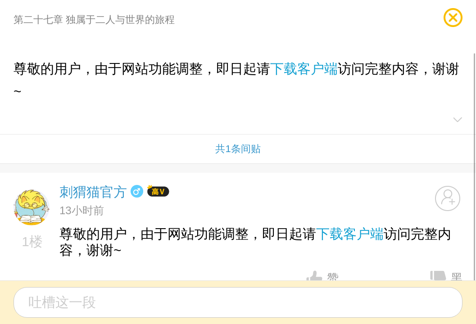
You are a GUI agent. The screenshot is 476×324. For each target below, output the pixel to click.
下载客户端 (304, 68)
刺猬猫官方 (93, 191)
